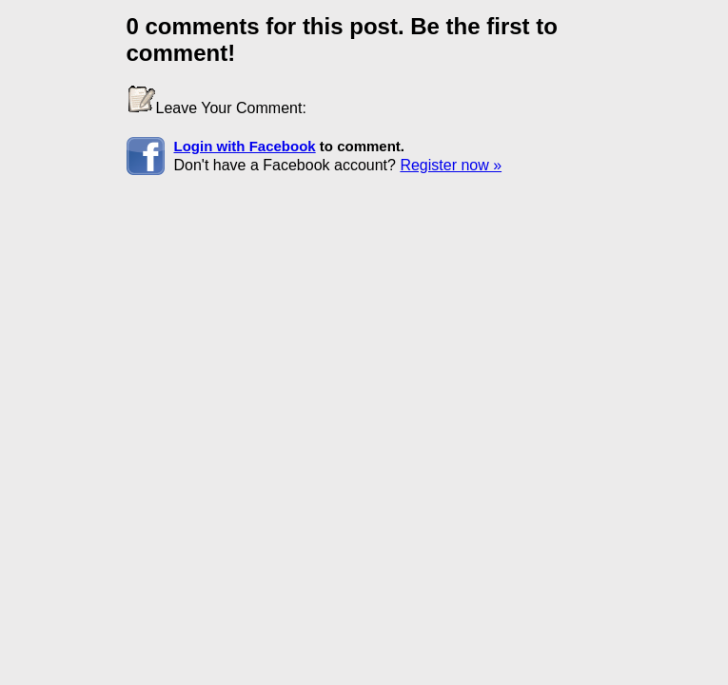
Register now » (451, 165)
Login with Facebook (245, 146)
